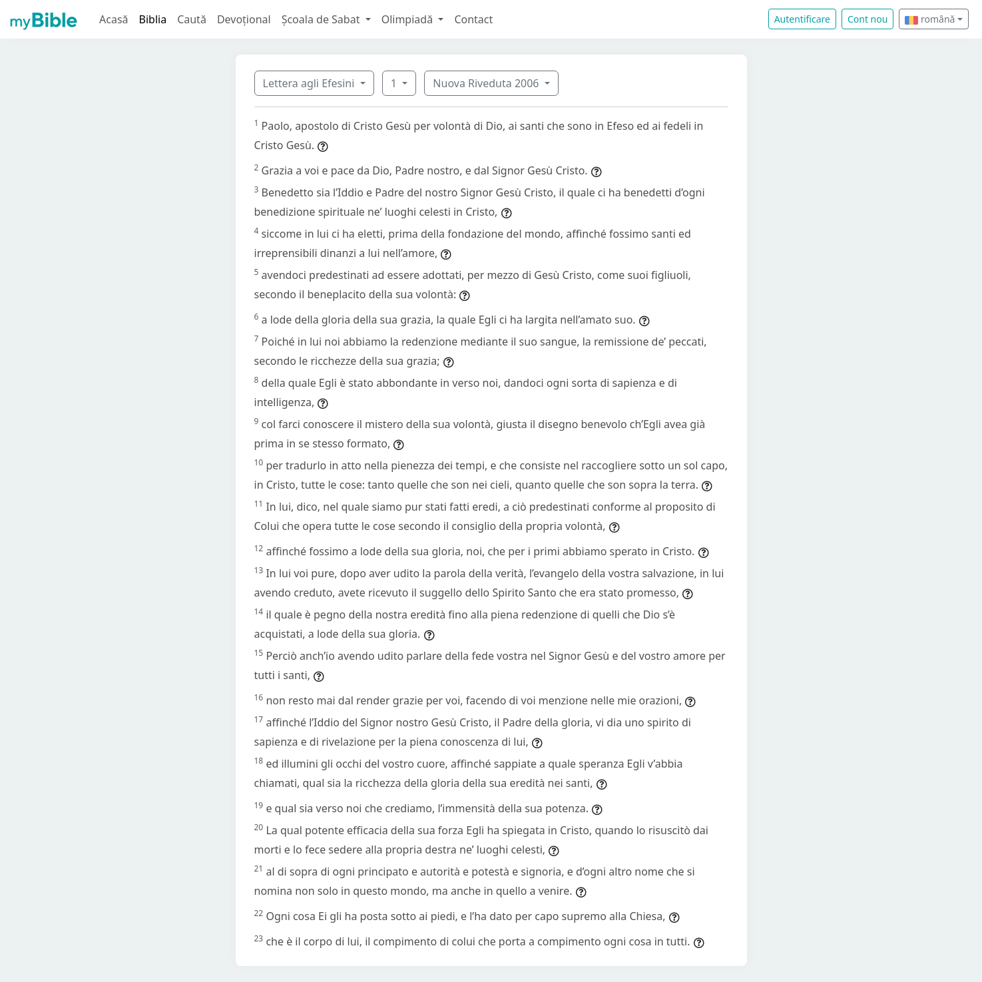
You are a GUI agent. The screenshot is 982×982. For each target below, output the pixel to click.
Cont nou (867, 19)
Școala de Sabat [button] (322, 19)
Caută (191, 19)
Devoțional (244, 19)
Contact (473, 19)
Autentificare (802, 19)
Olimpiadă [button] (408, 19)
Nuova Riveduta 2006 (487, 83)
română (930, 19)
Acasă (113, 19)
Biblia (153, 19)
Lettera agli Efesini (310, 83)
